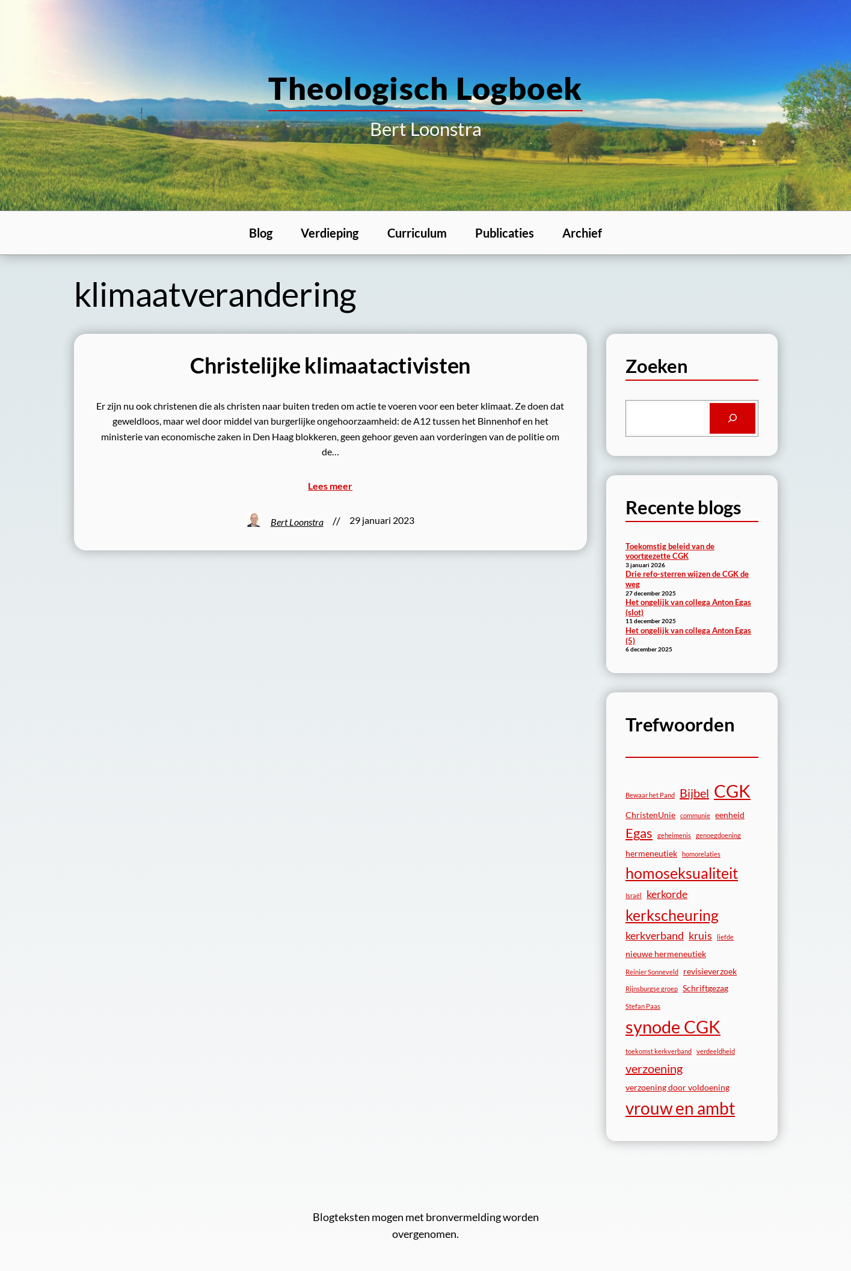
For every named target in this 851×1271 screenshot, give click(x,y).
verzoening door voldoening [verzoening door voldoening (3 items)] (677, 1087)
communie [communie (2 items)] (695, 815)
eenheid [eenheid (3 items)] (730, 815)
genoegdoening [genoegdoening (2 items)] (718, 835)
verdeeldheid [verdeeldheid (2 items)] (715, 1051)
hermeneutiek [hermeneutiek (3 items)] (651, 853)
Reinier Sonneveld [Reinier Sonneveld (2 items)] (651, 972)
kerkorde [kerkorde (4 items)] (667, 894)
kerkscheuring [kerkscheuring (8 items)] (672, 915)
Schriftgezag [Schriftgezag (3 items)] (705, 988)
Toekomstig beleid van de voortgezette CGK (669, 551)
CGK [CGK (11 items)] (732, 790)
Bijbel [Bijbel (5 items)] (694, 793)
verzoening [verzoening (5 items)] (654, 1068)
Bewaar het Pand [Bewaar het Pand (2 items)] (650, 795)
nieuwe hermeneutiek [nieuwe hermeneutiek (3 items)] (665, 954)
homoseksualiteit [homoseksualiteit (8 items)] (681, 873)
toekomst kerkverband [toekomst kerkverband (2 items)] (658, 1051)
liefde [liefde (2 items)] (725, 937)
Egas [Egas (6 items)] (639, 833)
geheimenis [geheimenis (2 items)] (674, 835)
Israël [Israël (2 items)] (633, 895)
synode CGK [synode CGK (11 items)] (672, 1026)
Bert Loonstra (297, 522)
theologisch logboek (425, 87)
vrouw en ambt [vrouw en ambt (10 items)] (680, 1108)
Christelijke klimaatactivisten (330, 365)
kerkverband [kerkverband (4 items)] (654, 935)
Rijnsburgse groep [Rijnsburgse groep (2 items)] (651, 988)
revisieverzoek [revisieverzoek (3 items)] (710, 971)
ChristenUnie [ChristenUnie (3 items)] (650, 815)
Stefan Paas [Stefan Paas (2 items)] (642, 1006)
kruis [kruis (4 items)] (700, 935)
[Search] (732, 418)
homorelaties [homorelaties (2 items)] (701, 854)
